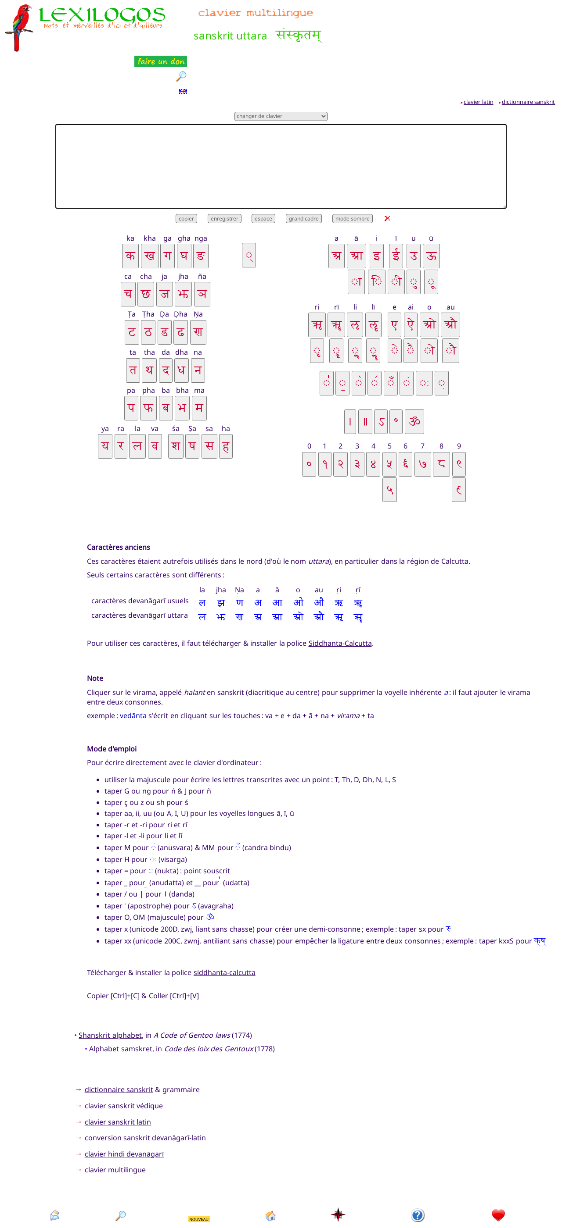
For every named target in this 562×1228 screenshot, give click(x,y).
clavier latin (479, 58)
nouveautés (199, 1187)
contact (54, 1187)
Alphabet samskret (120, 1005)
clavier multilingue (115, 1126)
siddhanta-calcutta (225, 928)
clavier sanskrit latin (118, 1078)
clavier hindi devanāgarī (124, 1110)
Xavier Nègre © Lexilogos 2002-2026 (281, 1206)
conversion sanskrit (117, 1094)
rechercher (121, 1187)
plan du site (338, 1187)
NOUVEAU (199, 1176)
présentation (418, 1187)
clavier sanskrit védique (124, 1062)
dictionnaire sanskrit (528, 58)
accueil (270, 1187)
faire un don (498, 1187)
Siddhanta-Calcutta (340, 600)
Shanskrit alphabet (110, 991)
